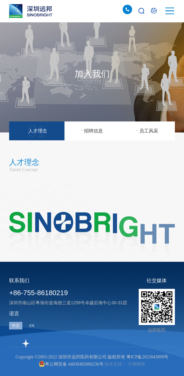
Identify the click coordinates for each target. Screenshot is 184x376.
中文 (16, 325)
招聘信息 (92, 129)
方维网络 (136, 364)
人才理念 (36, 129)
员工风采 (147, 129)
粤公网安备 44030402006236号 (71, 364)
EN (31, 325)
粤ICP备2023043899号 (147, 357)
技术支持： (115, 364)
